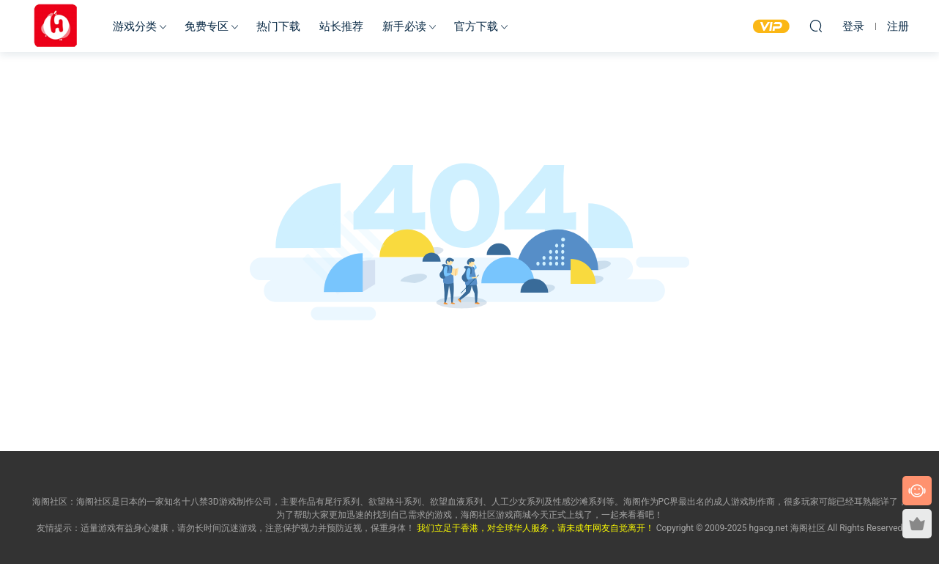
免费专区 (207, 26)
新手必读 (404, 26)
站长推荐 (341, 26)
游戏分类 (135, 26)
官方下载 (476, 26)
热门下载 (278, 26)
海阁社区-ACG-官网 (55, 25)
